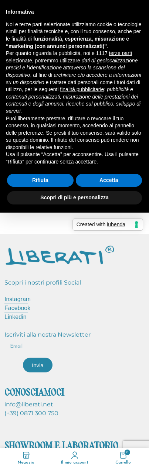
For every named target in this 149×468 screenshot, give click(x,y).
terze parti (120, 53)
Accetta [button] (108, 180)
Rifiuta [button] (40, 180)
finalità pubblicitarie (82, 89)
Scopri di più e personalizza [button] (74, 197)
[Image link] (59, 254)
